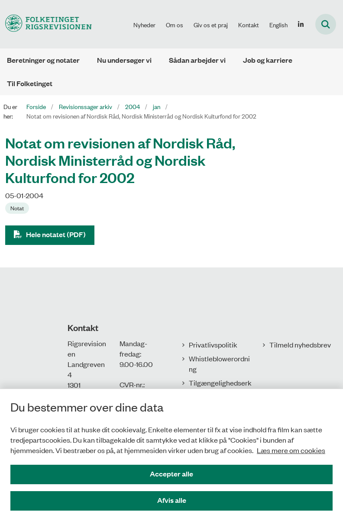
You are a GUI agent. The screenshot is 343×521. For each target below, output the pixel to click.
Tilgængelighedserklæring (220, 388)
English (278, 24)
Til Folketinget (29, 83)
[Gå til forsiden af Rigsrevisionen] (46, 24)
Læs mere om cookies (291, 450)
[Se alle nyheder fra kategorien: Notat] (17, 208)
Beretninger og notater (43, 60)
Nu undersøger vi (124, 60)
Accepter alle (171, 474)
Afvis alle (171, 500)
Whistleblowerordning (219, 363)
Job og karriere (267, 60)
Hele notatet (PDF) (56, 234)
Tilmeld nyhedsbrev (300, 344)
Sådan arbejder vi (197, 60)
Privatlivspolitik (213, 344)
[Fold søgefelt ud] (325, 24)
